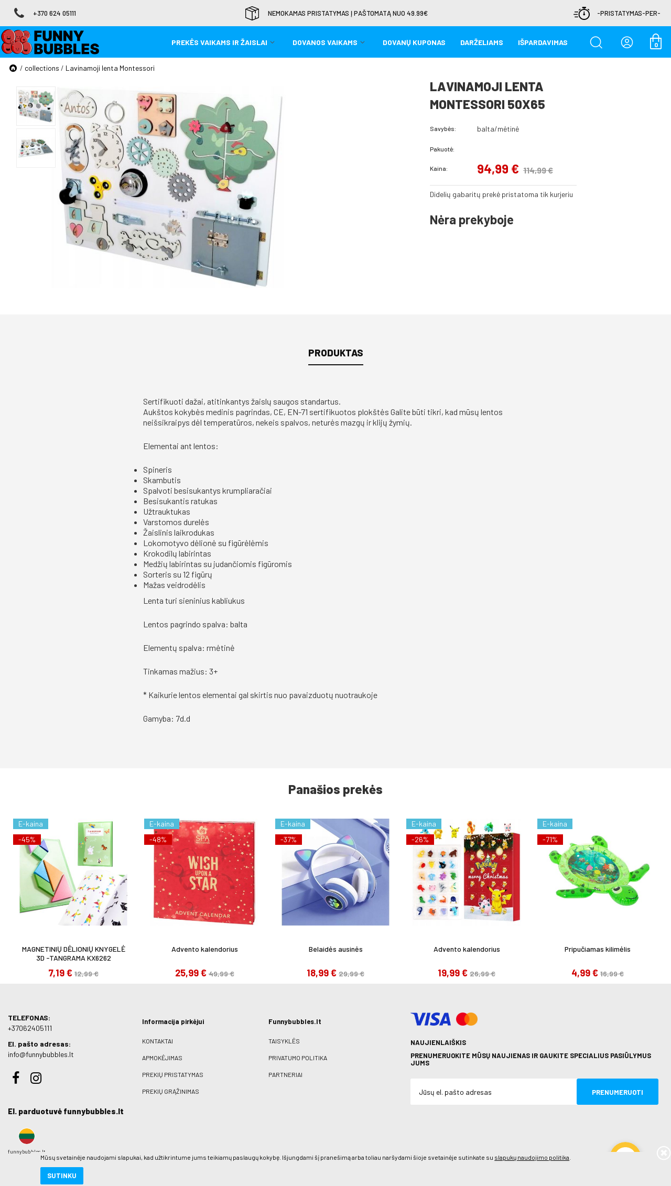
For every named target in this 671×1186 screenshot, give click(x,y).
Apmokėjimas (162, 1057)
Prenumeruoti (617, 1092)
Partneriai (285, 1074)
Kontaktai (157, 1040)
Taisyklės (284, 1040)
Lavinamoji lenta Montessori (110, 67)
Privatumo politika (297, 1057)
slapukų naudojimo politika (125, 1141)
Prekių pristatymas (172, 1074)
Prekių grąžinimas (170, 1091)
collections (42, 67)
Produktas (335, 352)
